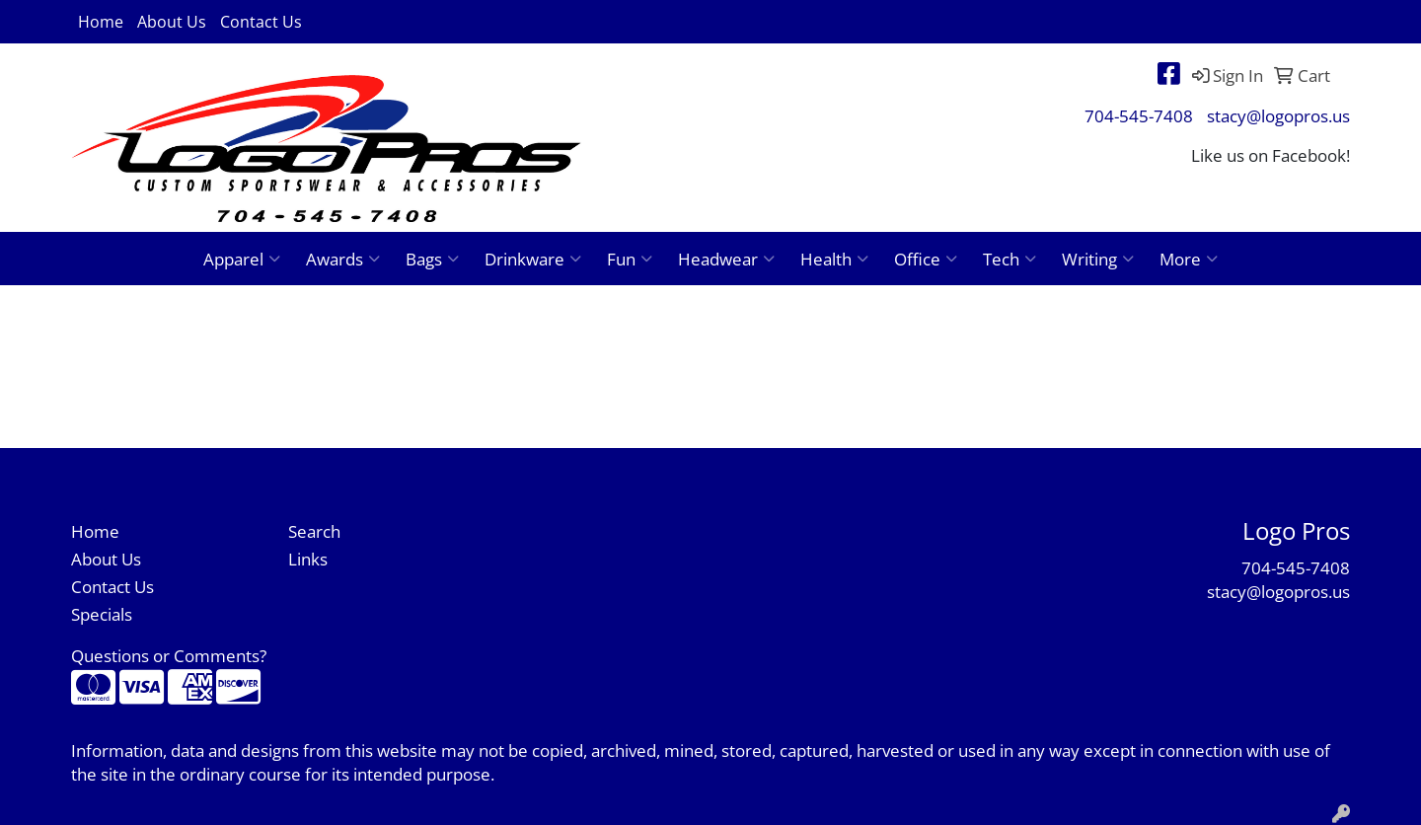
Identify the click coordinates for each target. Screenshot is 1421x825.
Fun (629, 258)
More (1188, 258)
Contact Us (261, 22)
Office (925, 258)
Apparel (241, 258)
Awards (343, 258)
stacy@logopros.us (1278, 115)
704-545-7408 (1138, 115)
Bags (432, 258)
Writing (1098, 258)
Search (314, 531)
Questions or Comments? (168, 655)
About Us (171, 22)
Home (100, 22)
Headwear (726, 258)
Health (834, 258)
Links (308, 558)
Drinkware (533, 258)
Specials (101, 614)
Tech (1009, 258)
